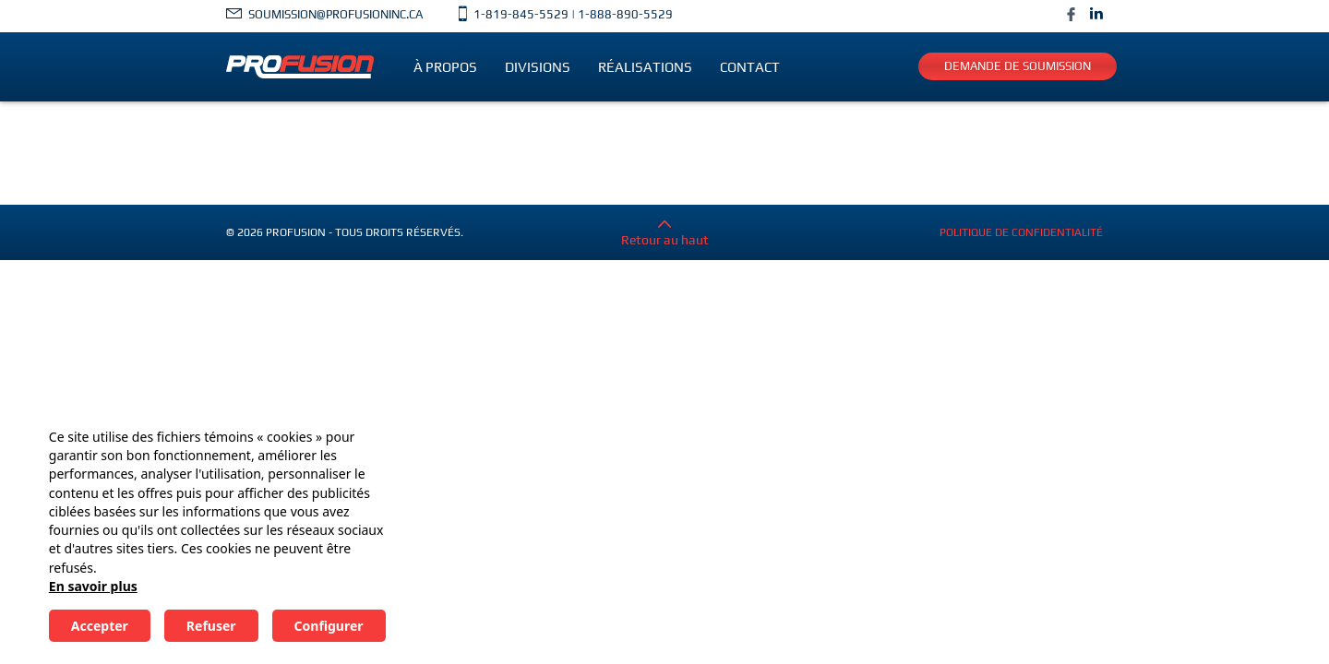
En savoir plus (93, 586)
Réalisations (645, 67)
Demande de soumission (1017, 66)
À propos (445, 67)
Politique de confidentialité (1021, 238)
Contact (750, 67)
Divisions (537, 67)
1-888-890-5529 (625, 14)
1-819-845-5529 (521, 14)
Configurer (329, 625)
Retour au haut (665, 239)
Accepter (99, 625)
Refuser (211, 625)
